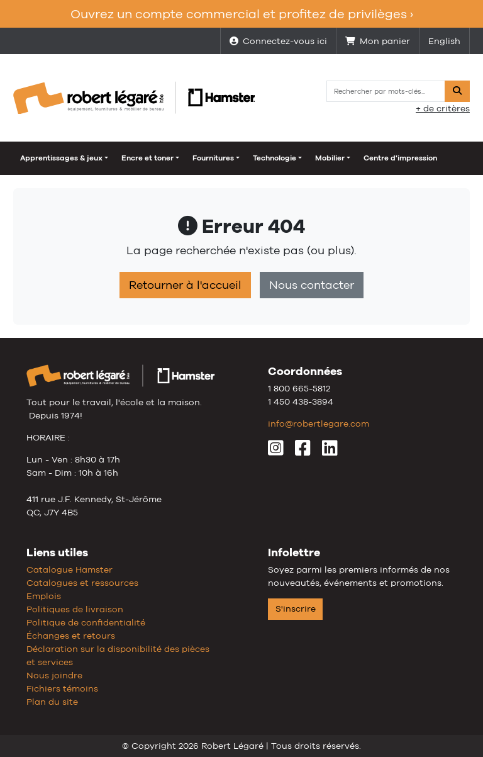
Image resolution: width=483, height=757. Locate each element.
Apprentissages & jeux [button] (61, 158)
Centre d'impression (400, 158)
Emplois (43, 596)
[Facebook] (303, 451)
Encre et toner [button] (147, 158)
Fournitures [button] (213, 158)
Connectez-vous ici (278, 41)
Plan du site (52, 702)
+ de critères (443, 108)
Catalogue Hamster (69, 569)
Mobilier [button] (330, 158)
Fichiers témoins (62, 688)
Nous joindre (54, 675)
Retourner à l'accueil (185, 285)
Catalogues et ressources (82, 583)
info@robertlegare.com (318, 423)
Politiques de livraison (74, 609)
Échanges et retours (70, 636)
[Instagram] (276, 451)
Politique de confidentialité (85, 622)
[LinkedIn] (330, 451)
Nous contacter (311, 285)
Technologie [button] (274, 158)
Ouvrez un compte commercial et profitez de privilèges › (241, 13)
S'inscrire (295, 608)
